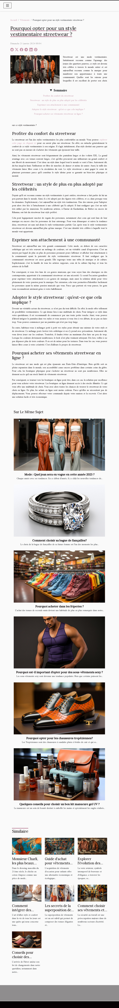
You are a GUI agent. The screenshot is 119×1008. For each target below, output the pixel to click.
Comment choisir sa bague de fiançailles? (59, 540)
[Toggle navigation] (7, 5)
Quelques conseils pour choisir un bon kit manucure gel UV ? (59, 804)
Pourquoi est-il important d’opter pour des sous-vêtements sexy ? (59, 672)
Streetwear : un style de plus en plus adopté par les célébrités (58, 100)
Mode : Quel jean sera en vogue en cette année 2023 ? (59, 474)
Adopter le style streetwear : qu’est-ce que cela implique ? (58, 109)
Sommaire (60, 90)
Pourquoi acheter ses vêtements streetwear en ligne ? (58, 114)
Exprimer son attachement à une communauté (58, 105)
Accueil (13, 20)
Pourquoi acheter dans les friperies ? (59, 606)
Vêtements (25, 20)
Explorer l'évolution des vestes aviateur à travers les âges (91, 865)
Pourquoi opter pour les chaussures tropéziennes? (59, 738)
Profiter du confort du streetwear (58, 96)
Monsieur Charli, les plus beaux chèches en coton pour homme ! (26, 865)
